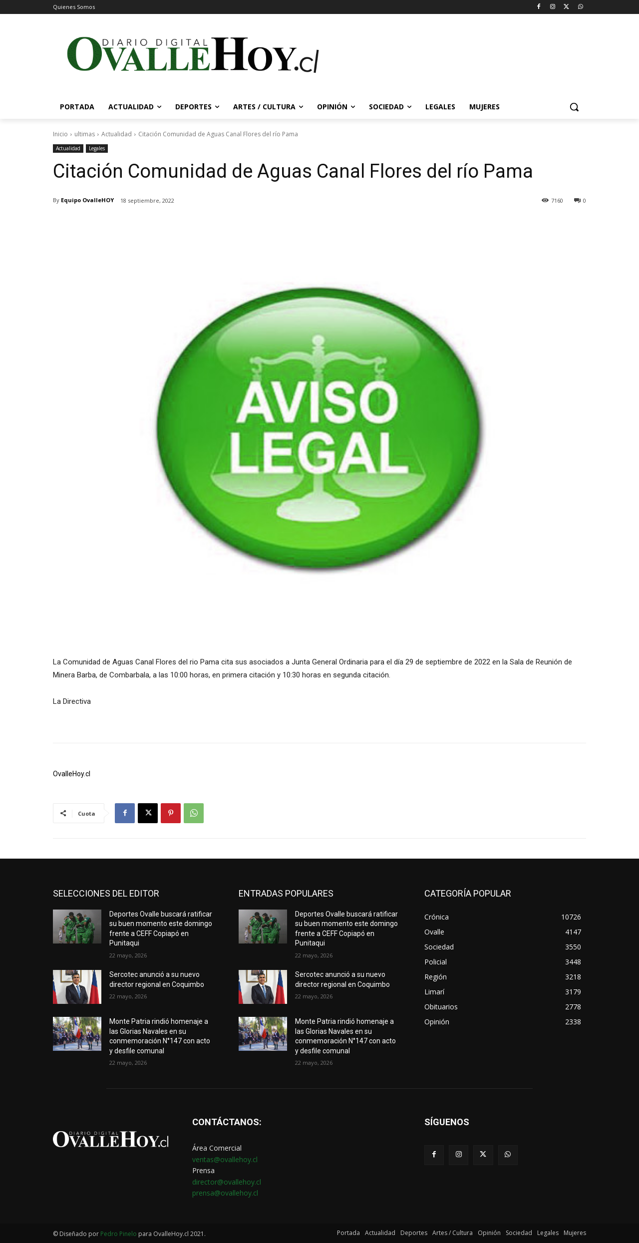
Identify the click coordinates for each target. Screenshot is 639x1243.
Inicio (60, 134)
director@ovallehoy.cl (226, 1182)
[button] (574, 107)
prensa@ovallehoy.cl (225, 1193)
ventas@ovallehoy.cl (225, 1159)
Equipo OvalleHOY (87, 200)
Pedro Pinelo (118, 1234)
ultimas (84, 134)
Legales (97, 148)
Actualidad (116, 134)
